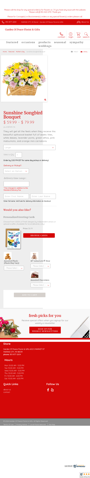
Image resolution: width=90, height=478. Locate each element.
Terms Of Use (8, 377)
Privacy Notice (21, 377)
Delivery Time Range (53, 133)
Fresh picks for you (45, 282)
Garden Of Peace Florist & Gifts (22, 29)
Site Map (52, 377)
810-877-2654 (11, 22)
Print (74, 52)
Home (5, 51)
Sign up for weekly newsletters (45, 293)
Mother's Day (20, 51)
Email (84, 52)
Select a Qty (51, 106)
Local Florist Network (38, 377)
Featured (11, 51)
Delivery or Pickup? (55, 119)
